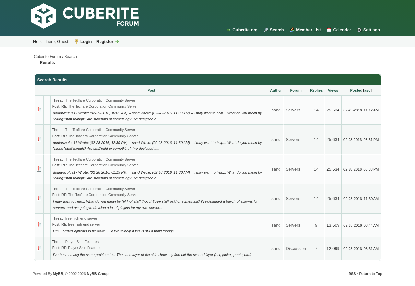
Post (151, 90)
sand (275, 110)
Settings (371, 29)
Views (333, 90)
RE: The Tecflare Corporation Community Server (99, 106)
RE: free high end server (80, 224)
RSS (352, 274)
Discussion (296, 248)
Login (86, 41)
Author (276, 90)
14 (316, 110)
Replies (316, 90)
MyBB (58, 274)
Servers (293, 110)
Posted (356, 90)
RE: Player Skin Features (81, 248)
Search (277, 29)
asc (367, 90)
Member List (308, 29)
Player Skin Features (82, 242)
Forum (296, 90)
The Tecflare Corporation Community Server (100, 100)
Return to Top (370, 274)
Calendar (342, 29)
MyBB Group (98, 274)
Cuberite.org (244, 29)
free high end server (81, 218)
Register (104, 41)
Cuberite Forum (47, 56)
